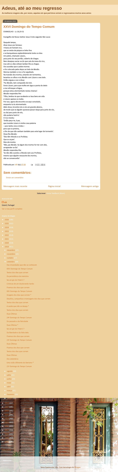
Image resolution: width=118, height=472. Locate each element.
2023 (7, 231)
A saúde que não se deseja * (18, 306)
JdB (5, 203)
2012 (7, 426)
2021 (7, 239)
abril (9, 387)
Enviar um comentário (14, 178)
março (10, 391)
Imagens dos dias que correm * (19, 295)
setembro (11, 262)
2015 (7, 415)
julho (9, 375)
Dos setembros (12, 359)
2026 (7, 220)
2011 (7, 430)
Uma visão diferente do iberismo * (20, 363)
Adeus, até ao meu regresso (32, 8)
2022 (7, 235)
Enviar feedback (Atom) (55, 193)
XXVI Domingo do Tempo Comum (20, 269)
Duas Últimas (12, 314)
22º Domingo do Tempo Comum (19, 367)
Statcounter (6, 450)
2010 (7, 434)
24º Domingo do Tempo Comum (19, 318)
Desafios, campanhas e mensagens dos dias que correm (28, 299)
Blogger (77, 467)
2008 (7, 442)
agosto (10, 371)
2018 (7, 403)
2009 (7, 438)
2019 (7, 247)
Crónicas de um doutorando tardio (20, 284)
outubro (10, 258)
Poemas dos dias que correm (18, 288)
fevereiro (11, 395)
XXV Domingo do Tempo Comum (19, 291)
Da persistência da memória (18, 276)
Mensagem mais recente (15, 186)
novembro (11, 254)
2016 (7, 411)
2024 (7, 228)
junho (9, 379)
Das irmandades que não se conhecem (22, 265)
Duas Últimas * (12, 325)
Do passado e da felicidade (17, 321)
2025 (7, 224)
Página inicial (54, 186)
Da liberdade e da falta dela (18, 333)
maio (9, 383)
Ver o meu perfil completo (12, 209)
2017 (7, 407)
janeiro (10, 398)
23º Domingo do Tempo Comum (19, 340)
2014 (7, 419)
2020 (7, 243)
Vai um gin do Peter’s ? (15, 280)
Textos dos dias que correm (17, 273)
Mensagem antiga (89, 186)
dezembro (11, 250)
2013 (7, 422)
